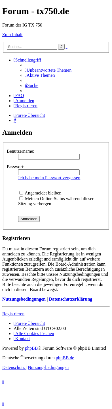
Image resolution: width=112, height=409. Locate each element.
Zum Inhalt (12, 34)
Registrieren (13, 313)
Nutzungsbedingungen (24, 299)
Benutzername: (20, 151)
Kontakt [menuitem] (22, 338)
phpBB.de (65, 357)
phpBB (31, 348)
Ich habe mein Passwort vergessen (49, 177)
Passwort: (15, 166)
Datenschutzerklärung (70, 299)
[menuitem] (48, 70)
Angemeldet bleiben (40, 193)
